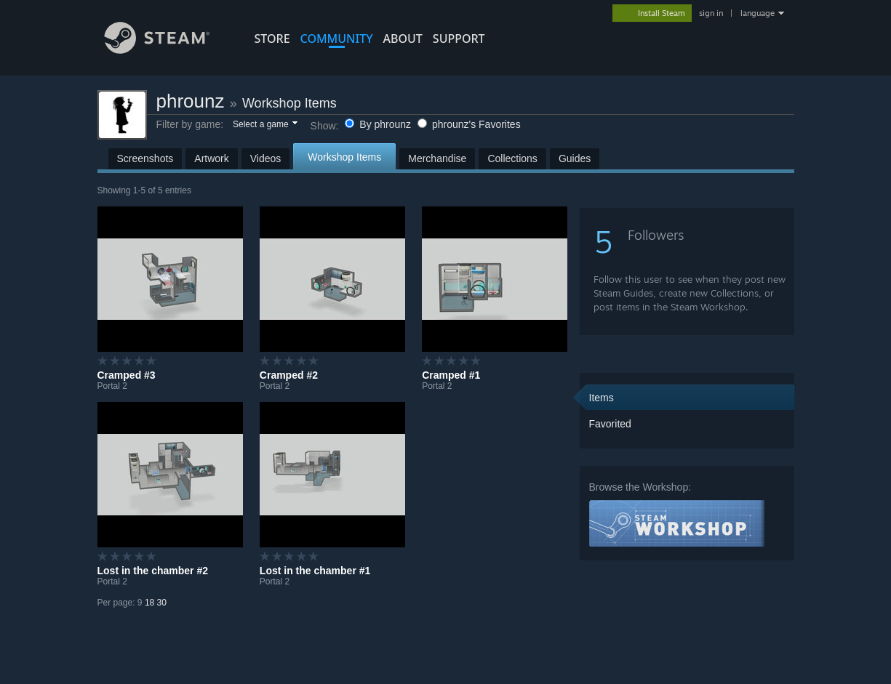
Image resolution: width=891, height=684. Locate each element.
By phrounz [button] (379, 124)
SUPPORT (459, 39)
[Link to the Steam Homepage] (168, 50)
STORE (272, 39)
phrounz (190, 101)
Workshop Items (289, 103)
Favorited (610, 424)
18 (149, 603)
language (757, 13)
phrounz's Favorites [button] (469, 124)
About (403, 39)
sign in (711, 13)
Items (601, 397)
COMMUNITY (336, 39)
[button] (264, 125)
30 (162, 603)
